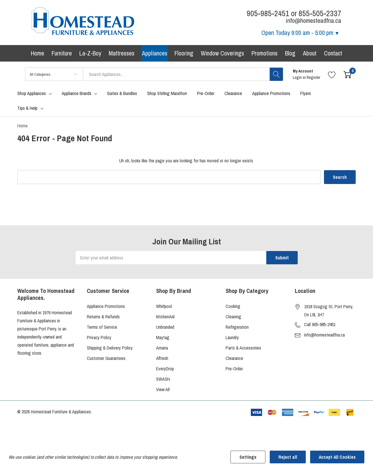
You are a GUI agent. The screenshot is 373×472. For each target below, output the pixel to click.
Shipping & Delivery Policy (110, 348)
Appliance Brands (76, 94)
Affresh (162, 358)
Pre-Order (234, 369)
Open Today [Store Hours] (300, 32)
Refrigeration (237, 327)
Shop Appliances (31, 94)
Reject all (287, 457)
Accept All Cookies (337, 457)
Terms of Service (102, 327)
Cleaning (233, 317)
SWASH (163, 379)
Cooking (233, 306)
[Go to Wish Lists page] (332, 74)
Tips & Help (27, 108)
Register (313, 78)
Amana (162, 348)
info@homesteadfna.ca (324, 335)
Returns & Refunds (103, 317)
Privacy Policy (99, 338)
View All (163, 389)
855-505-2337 (320, 13)
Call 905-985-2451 (319, 325)
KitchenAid (165, 317)
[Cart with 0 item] (347, 74)
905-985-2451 (268, 13)
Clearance (234, 358)
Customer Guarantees (106, 358)
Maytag (162, 338)
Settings (247, 457)
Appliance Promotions (106, 306)
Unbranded (165, 327)
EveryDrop (165, 369)
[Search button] (276, 74)
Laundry (232, 338)
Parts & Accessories (243, 348)
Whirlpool (164, 306)
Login (298, 78)
